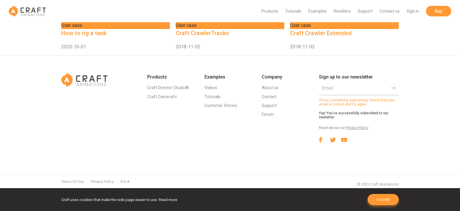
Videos (210, 87)
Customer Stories (220, 105)
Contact (269, 96)
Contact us (390, 11)
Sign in (413, 11)
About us (270, 87)
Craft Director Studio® (168, 87)
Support (365, 11)
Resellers (342, 11)
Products (269, 11)
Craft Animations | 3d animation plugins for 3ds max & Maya (27, 11)
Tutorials (293, 11)
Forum (268, 114)
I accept (383, 200)
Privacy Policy (357, 127)
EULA (125, 181)
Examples (317, 11)
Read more (168, 200)
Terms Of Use (72, 181)
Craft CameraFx (162, 96)
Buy (438, 11)
